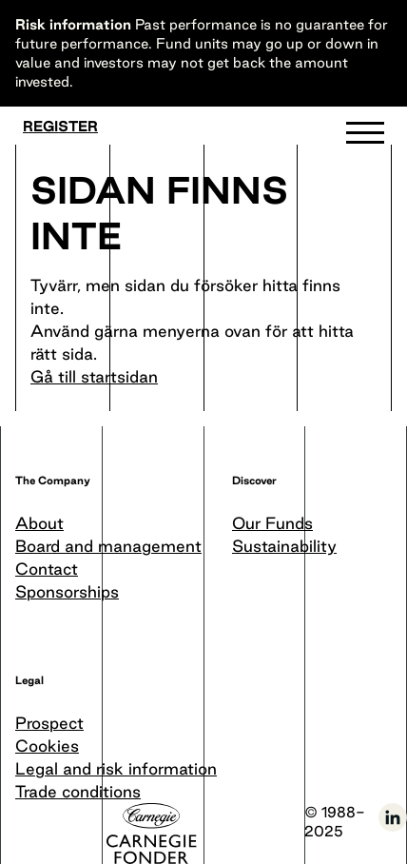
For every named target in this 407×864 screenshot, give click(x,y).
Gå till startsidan (94, 376)
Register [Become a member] (60, 126)
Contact (46, 569)
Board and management (108, 546)
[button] (365, 137)
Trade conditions (78, 791)
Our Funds (272, 523)
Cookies (47, 745)
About (39, 523)
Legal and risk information (116, 768)
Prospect (49, 723)
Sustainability (284, 546)
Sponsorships (67, 591)
